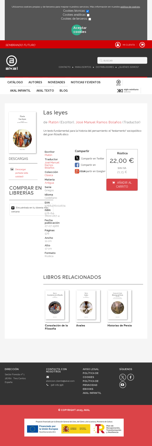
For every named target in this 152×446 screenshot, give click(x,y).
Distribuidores (105, 67)
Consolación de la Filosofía (56, 327)
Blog (64, 90)
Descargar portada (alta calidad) (19, 173)
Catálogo (15, 82)
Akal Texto (45, 90)
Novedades (56, 82)
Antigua (49, 182)
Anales (80, 325)
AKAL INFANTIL (92, 393)
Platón (53, 122)
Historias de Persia (119, 325)
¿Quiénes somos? (128, 67)
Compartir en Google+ (90, 171)
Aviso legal (91, 369)
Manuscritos (83, 67)
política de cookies (130, 6)
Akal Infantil (20, 90)
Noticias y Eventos (86, 82)
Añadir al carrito (124, 184)
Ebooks (88, 389)
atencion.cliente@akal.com (60, 381)
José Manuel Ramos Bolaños (99, 122)
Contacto (64, 67)
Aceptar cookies (77, 30)
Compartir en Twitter (89, 158)
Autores (35, 82)
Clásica (49, 175)
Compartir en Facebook (85, 165)
